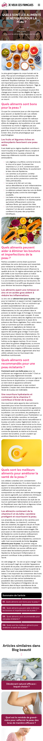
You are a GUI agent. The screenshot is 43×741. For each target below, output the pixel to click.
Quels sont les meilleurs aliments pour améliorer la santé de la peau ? (20, 626)
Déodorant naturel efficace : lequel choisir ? (21, 685)
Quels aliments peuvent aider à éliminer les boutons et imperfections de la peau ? (21, 609)
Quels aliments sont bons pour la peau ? (21, 602)
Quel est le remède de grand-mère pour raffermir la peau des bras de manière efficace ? (21, 720)
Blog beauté (21, 31)
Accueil (21, 29)
